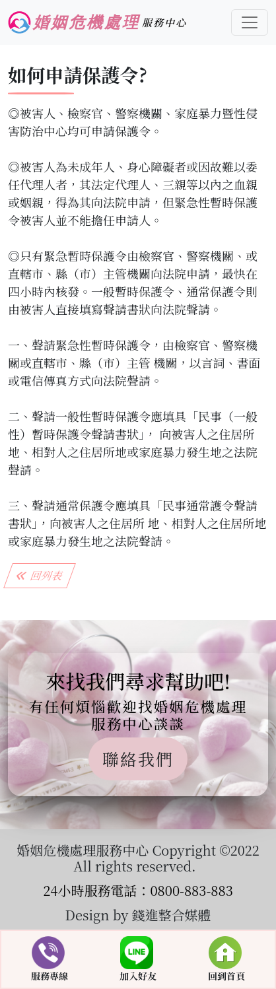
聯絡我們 (138, 758)
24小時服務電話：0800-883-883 (138, 890)
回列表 (40, 575)
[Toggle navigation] (249, 22)
